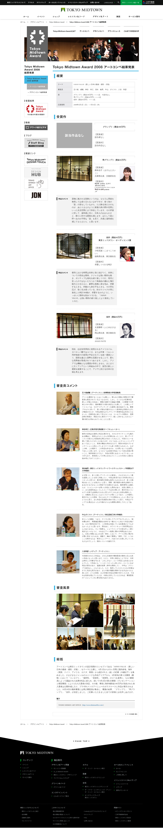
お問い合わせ (95, 2)
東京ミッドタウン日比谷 (123, 817)
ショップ (25, 768)
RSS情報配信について (60, 824)
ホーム (22, 22)
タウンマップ (41, 2)
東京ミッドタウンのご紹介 (30, 811)
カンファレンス (121, 772)
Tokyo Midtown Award (56, 22)
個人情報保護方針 (58, 811)
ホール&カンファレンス (57, 2)
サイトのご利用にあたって (61, 821)
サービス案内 (27, 777)
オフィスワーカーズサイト (123, 811)
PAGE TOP (81, 741)
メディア (119, 787)
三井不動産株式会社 (121, 814)
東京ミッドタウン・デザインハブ (65, 775)
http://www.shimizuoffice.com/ (93, 705)
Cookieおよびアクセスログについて (95, 811)
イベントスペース (122, 784)
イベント (25, 765)
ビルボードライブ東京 (61, 796)
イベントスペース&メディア (78, 2)
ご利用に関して (121, 775)
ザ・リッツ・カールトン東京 (95, 768)
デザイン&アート (28, 774)
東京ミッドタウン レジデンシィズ (96, 786)
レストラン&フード (29, 771)
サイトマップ (88, 814)
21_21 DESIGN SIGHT (61, 772)
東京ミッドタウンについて (16, 2)
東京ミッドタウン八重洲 (123, 821)
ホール (118, 768)
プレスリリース (27, 821)
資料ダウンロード (122, 790)
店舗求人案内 (26, 817)
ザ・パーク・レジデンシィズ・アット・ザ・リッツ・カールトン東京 (98, 791)
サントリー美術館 (60, 768)
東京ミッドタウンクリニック (95, 777)
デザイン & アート (37, 22)
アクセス (31, 2)
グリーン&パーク (59, 787)
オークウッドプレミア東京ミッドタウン (92, 796)
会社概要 (24, 814)
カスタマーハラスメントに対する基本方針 (66, 817)
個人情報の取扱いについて (61, 814)
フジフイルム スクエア (61, 778)
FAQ (85, 817)
